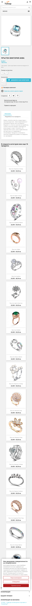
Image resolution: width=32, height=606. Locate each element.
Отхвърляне (16, 582)
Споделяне (9, 95)
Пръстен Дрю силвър (16, 195)
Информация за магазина (10, 600)
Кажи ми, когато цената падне (13, 91)
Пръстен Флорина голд (16, 437)
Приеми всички (16, 585)
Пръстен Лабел (16, 249)
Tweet (13, 95)
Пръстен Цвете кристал (16, 303)
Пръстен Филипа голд (16, 410)
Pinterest (17, 95)
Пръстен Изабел (16, 330)
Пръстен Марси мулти (16, 357)
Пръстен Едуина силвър (16, 491)
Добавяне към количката (18, 80)
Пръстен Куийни (16, 276)
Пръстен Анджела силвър (16, 169)
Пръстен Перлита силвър (16, 383)
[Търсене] (16, 7)
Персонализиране (16, 578)
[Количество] (3, 80)
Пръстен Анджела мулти (16, 222)
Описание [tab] (8, 113)
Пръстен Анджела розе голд (16, 518)
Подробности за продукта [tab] (13, 116)
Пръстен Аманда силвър (16, 464)
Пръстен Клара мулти (16, 545)
